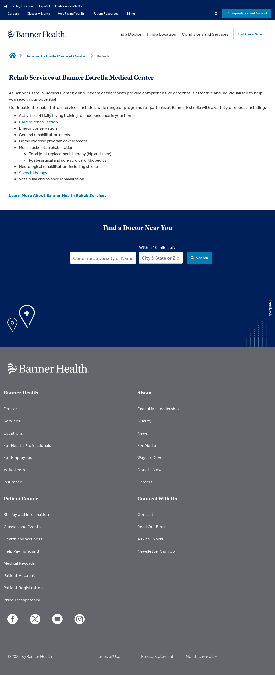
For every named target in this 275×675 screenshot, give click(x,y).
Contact (145, 514)
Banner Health (21, 393)
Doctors (11, 408)
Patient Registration (23, 587)
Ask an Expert (151, 538)
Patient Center (21, 499)
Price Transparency (22, 599)
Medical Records (19, 563)
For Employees (18, 457)
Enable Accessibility (68, 6)
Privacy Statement (157, 656)
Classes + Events (38, 13)
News (143, 433)
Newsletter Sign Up (156, 551)
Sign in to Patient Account (246, 13)
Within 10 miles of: (157, 247)
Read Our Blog (151, 526)
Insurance (13, 481)
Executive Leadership (158, 408)
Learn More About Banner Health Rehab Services (57, 195)
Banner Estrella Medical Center (56, 55)
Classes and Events (22, 526)
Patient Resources (105, 13)
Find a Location (161, 34)
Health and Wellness (23, 538)
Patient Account (19, 575)
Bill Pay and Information (26, 514)
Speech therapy (33, 172)
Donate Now (150, 469)
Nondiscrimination (202, 656)
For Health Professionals (27, 445)
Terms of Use (108, 656)
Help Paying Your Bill (71, 13)
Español (44, 6)
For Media (147, 445)
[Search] (199, 258)
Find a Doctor (129, 34)
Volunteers (14, 469)
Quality (145, 420)
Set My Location (18, 6)
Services (12, 420)
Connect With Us (157, 499)
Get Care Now (250, 34)
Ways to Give (150, 457)
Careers (13, 13)
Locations (13, 433)
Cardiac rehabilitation (38, 121)
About (145, 393)
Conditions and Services (205, 34)
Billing (130, 13)
